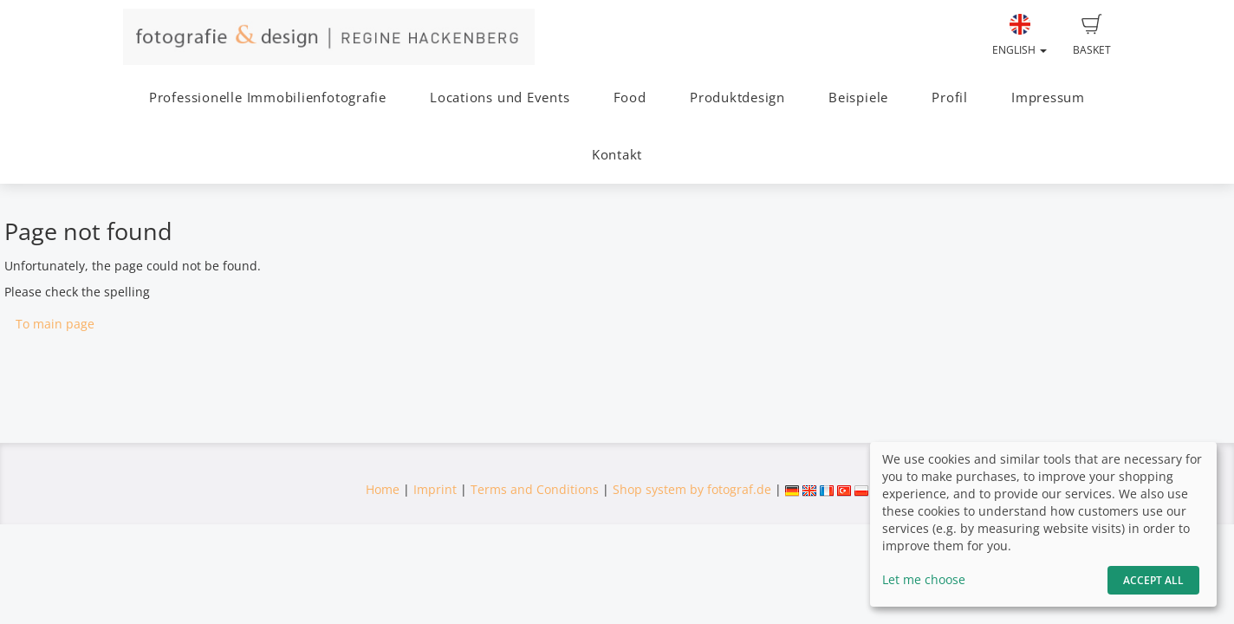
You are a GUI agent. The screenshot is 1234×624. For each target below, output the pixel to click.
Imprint (435, 489)
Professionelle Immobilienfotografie (267, 97)
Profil (950, 97)
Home (382, 489)
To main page (55, 323)
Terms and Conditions (535, 489)
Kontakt (617, 155)
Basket (1092, 35)
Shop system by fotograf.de (692, 489)
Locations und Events (499, 97)
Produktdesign (737, 97)
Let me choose (923, 579)
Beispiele (858, 97)
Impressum (1048, 97)
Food (630, 97)
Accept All (1153, 580)
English (1019, 35)
